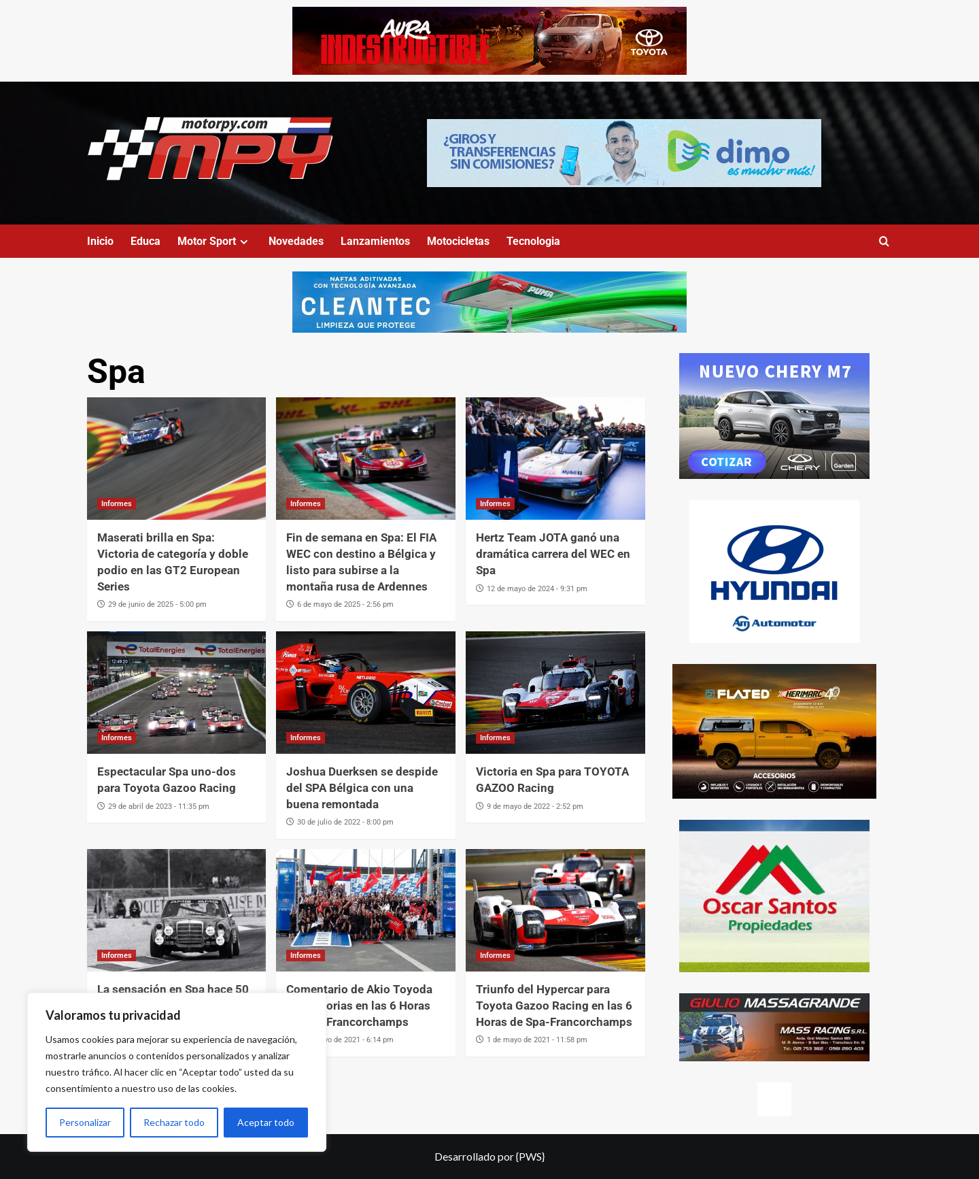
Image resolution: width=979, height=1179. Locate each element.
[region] (176, 1072)
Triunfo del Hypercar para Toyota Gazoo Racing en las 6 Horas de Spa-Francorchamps (554, 1005)
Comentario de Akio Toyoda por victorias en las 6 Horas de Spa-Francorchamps (359, 1005)
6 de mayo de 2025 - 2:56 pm (345, 604)
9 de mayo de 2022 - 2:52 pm (535, 806)
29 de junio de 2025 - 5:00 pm (157, 604)
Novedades (296, 241)
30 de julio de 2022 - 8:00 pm (345, 822)
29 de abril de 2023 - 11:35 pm (158, 806)
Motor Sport (214, 241)
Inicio (100, 241)
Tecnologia (533, 241)
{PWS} (530, 1156)
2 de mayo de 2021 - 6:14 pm (345, 1039)
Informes (116, 503)
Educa (145, 241)
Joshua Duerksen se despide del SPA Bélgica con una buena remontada (362, 788)
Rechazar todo (174, 1122)
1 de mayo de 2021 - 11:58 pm (537, 1039)
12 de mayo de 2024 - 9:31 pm (537, 588)
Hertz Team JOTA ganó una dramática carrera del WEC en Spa (553, 554)
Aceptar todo (265, 1122)
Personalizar (85, 1122)
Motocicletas (458, 241)
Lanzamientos (375, 241)
